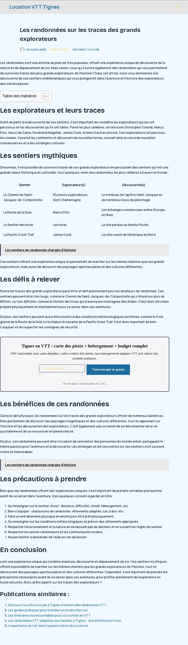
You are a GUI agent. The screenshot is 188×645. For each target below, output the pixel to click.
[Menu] (177, 7)
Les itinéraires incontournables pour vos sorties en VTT (49, 615)
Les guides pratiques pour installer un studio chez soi (48, 610)
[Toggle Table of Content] (43, 96)
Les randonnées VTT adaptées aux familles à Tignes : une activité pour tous (64, 620)
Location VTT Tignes (34, 6)
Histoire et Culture (85, 49)
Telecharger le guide (108, 369)
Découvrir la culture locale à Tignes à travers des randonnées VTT (57, 605)
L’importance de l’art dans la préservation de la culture (48, 625)
